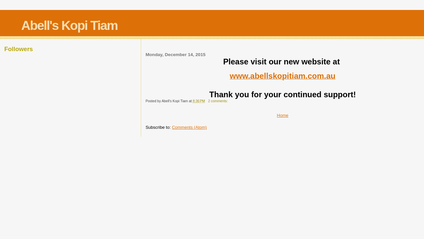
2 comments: (218, 101)
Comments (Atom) (189, 127)
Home (283, 115)
